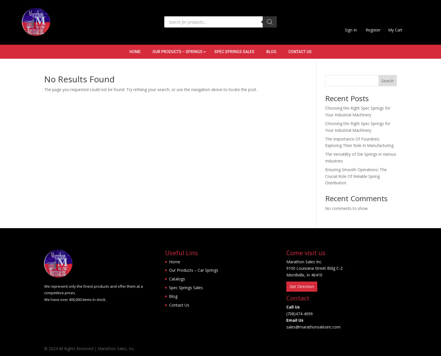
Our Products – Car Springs (193, 270)
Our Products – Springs (177, 52)
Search (387, 80)
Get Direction (302, 286)
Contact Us (300, 52)
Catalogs (177, 279)
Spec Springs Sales (234, 52)
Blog (271, 52)
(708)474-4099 (299, 313)
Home (135, 52)
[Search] (270, 22)
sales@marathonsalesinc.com (313, 327)
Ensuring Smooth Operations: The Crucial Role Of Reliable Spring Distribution (356, 176)
